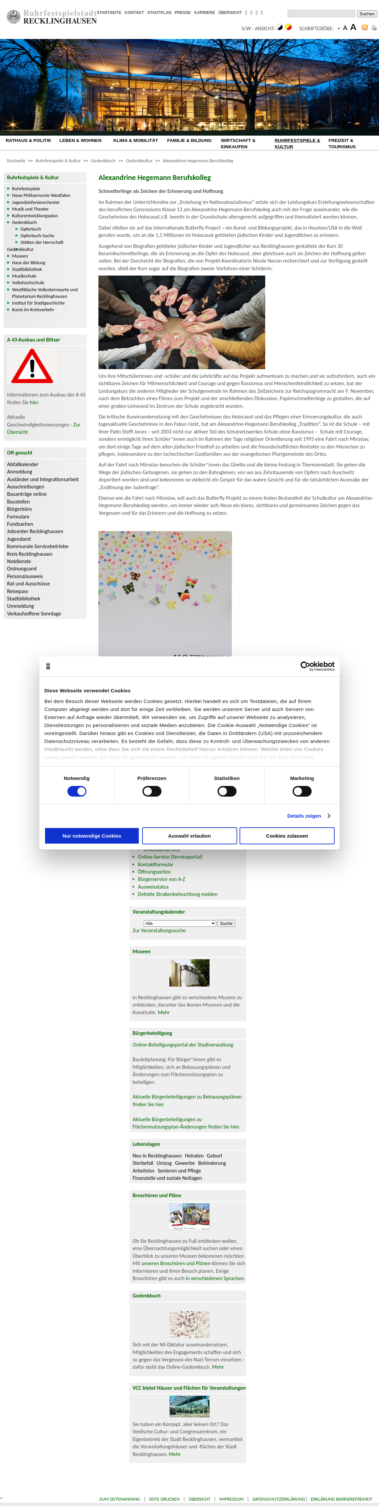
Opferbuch (30, 229)
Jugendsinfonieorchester (36, 202)
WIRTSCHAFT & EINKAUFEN (238, 143)
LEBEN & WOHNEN (80, 140)
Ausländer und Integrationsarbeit (42, 479)
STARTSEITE (109, 12)
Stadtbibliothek (27, 269)
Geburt (214, 1155)
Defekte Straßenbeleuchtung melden (178, 894)
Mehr (164, 1012)
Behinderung (212, 1163)
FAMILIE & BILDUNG (189, 140)
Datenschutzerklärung (279, 1499)
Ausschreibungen (25, 486)
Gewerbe (185, 1163)
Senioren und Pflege (179, 1170)
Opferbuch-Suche (37, 236)
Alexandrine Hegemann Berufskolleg (198, 161)
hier (34, 402)
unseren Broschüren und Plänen (176, 1263)
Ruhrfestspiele (26, 189)
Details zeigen (304, 816)
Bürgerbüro (19, 509)
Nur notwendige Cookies (92, 836)
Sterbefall (143, 1163)
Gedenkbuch (103, 161)
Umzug (164, 1163)
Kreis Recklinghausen (29, 554)
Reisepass (17, 591)
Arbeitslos (143, 1170)
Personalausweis (25, 576)
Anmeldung (19, 471)
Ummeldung (20, 606)
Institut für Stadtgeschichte (38, 303)
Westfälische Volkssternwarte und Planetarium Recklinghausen (45, 293)
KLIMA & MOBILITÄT (135, 140)
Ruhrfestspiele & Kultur (58, 161)
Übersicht (199, 1499)
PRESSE (182, 12)
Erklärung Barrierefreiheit (341, 1499)
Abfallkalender (22, 464)
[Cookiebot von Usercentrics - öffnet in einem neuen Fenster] (305, 666)
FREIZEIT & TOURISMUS (342, 143)
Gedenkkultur (139, 161)
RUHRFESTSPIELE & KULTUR (297, 143)
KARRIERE (204, 12)
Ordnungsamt (22, 568)
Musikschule (24, 276)
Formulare (18, 516)
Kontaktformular (155, 864)
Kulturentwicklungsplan (35, 216)
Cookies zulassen (287, 836)
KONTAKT (134, 12)
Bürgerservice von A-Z (161, 879)
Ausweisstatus (153, 887)
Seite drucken (164, 1499)
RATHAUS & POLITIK (28, 140)
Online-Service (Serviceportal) (170, 857)
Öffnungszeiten (154, 872)
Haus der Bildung (28, 263)
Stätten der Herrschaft (41, 242)
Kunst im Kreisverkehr (33, 310)
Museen (20, 256)
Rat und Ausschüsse (28, 583)
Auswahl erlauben (189, 836)
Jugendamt (19, 539)
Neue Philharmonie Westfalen (41, 195)
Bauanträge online (27, 494)
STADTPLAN (159, 12)
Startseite (16, 161)
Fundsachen (20, 524)
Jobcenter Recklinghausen (35, 531)
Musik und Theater (30, 209)
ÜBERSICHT (230, 12)
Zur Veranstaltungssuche (159, 930)
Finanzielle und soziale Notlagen (167, 1178)
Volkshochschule (28, 283)
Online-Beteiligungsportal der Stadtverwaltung (183, 1045)
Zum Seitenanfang (119, 1499)
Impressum (231, 1499)
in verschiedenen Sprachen (214, 1278)
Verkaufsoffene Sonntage (34, 613)
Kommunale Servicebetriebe (37, 546)
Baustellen (18, 501)
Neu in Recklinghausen (157, 1155)
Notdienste (19, 561)
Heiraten (194, 1155)
